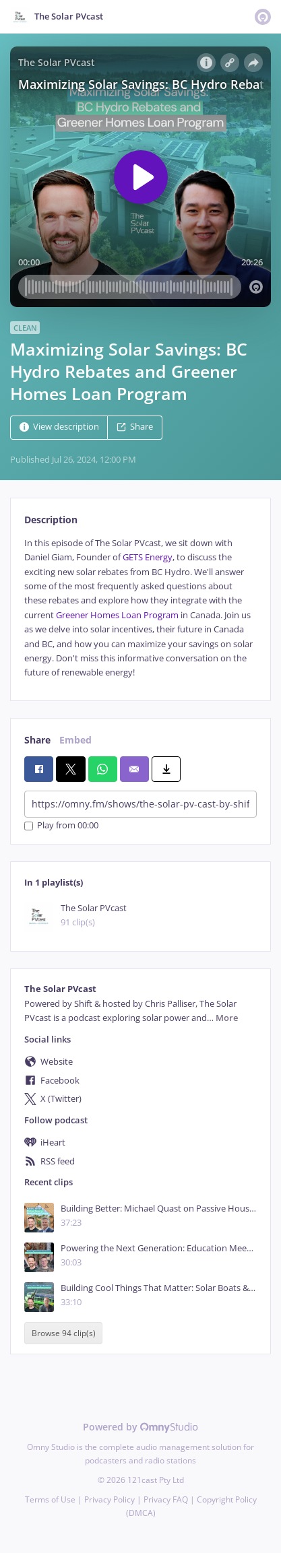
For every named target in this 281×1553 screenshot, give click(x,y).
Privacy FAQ (166, 1499)
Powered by (140, 1426)
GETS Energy (148, 557)
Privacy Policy (109, 1499)
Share (135, 426)
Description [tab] (50, 519)
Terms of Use (50, 1499)
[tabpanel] (140, 608)
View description (59, 426)
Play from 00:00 (61, 826)
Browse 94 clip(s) (64, 1333)
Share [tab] (37, 739)
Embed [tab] (75, 739)
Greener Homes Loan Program (117, 615)
